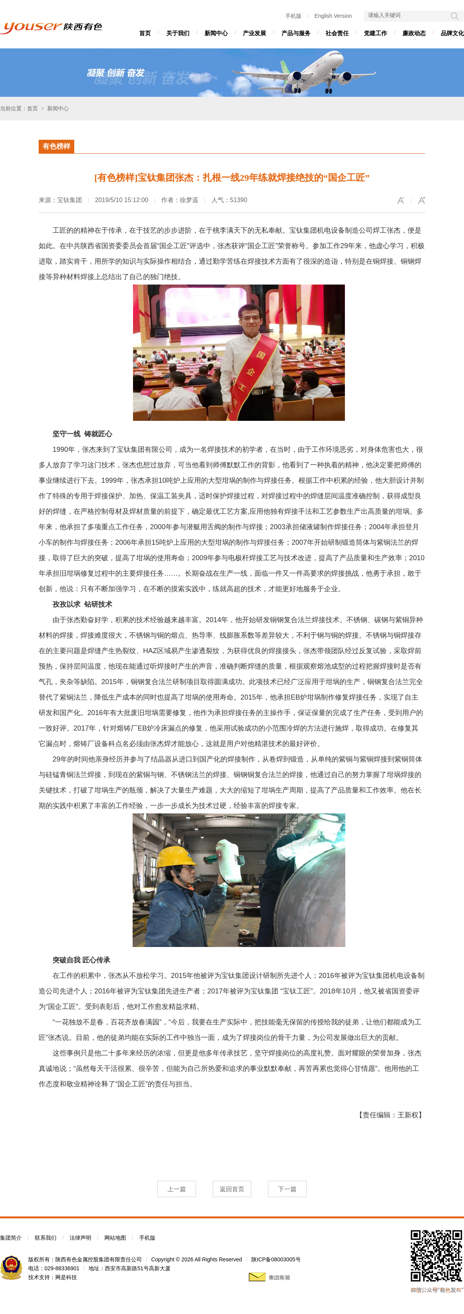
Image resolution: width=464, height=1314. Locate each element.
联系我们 (45, 1238)
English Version (333, 16)
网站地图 (115, 1238)
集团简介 (11, 1238)
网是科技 (66, 1277)
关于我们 (177, 33)
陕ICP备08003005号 (276, 1259)
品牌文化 (452, 33)
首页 (145, 33)
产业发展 (254, 33)
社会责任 (337, 33)
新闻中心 (216, 33)
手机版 (293, 16)
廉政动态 (414, 33)
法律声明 (80, 1238)
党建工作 (375, 33)
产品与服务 (295, 33)
